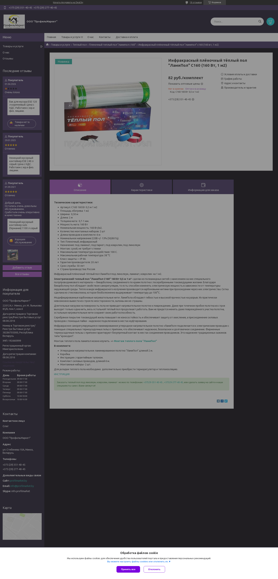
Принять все (128, 569)
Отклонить (154, 569)
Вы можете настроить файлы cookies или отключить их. (137, 561)
